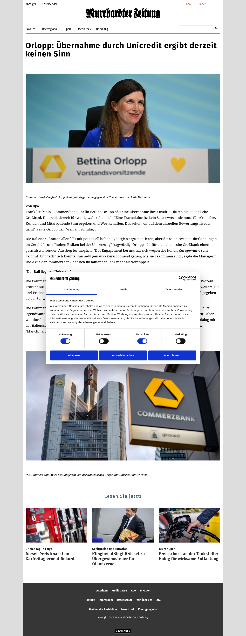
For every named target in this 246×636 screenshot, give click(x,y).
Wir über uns (144, 600)
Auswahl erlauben (123, 355)
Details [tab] (123, 289)
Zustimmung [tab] (72, 289)
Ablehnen (74, 355)
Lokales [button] (31, 29)
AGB (158, 600)
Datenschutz (124, 600)
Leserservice (50, 4)
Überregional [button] (50, 29)
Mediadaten (119, 590)
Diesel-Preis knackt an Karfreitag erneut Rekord (50, 556)
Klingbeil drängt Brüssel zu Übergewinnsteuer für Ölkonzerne (118, 558)
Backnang (102, 29)
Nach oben (123, 631)
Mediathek (84, 29)
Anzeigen (31, 4)
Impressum (106, 600)
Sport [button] (69, 29)
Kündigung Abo (147, 609)
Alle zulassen (172, 355)
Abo (188, 4)
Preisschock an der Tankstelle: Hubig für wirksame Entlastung (188, 556)
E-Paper (201, 4)
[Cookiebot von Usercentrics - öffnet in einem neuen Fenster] (181, 278)
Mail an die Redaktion (103, 609)
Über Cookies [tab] (174, 289)
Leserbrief (127, 609)
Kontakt (90, 600)
